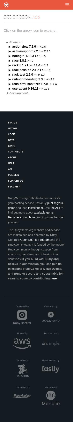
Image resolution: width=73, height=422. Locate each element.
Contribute (15, 151)
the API (55, 207)
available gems (44, 212)
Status (12, 122)
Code (11, 134)
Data (11, 140)
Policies (13, 175)
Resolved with (51, 333)
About (12, 157)
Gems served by (51, 360)
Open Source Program (34, 239)
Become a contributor (22, 217)
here (54, 278)
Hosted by (24, 333)
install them (35, 207)
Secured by (52, 387)
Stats (11, 146)
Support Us (15, 180)
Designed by (51, 306)
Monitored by (23, 360)
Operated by (23, 308)
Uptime (12, 128)
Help (11, 163)
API (10, 169)
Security (14, 186)
